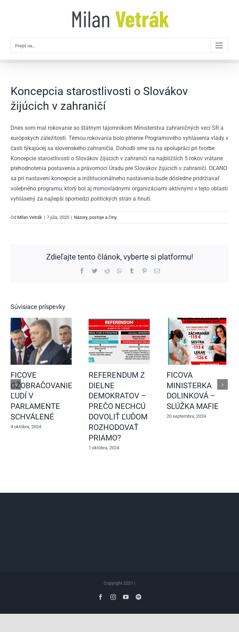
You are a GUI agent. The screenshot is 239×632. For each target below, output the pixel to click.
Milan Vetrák (29, 217)
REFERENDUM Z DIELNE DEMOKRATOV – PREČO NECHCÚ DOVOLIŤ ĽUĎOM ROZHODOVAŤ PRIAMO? (118, 406)
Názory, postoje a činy (95, 217)
